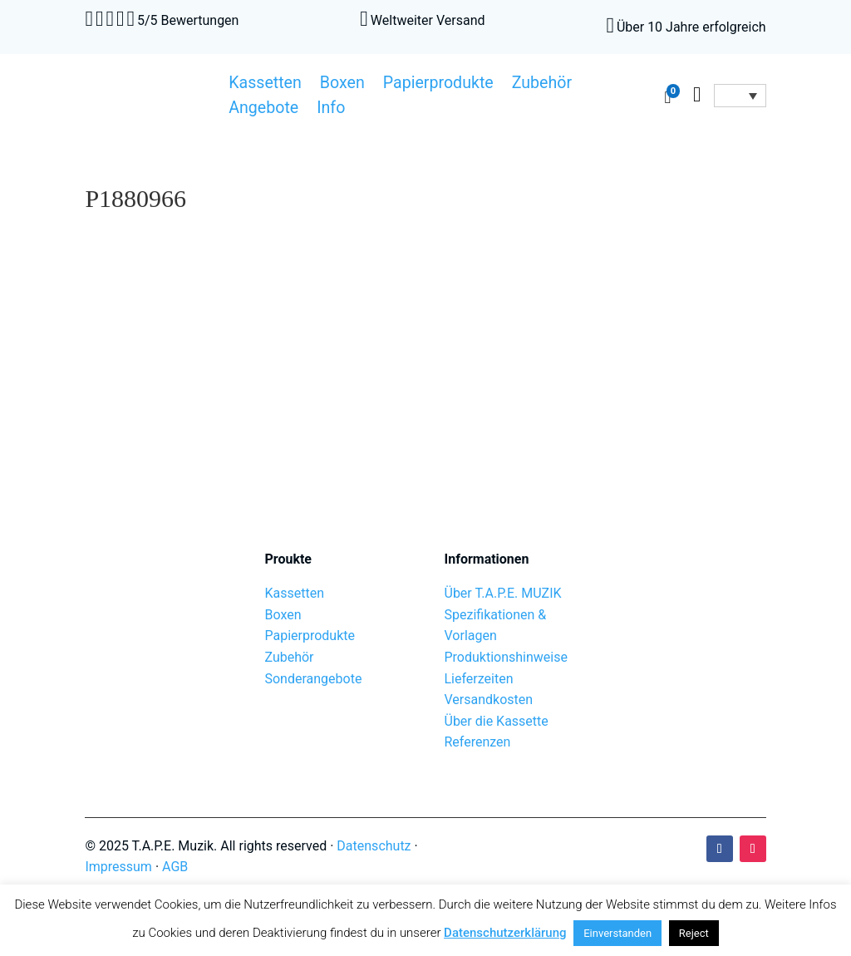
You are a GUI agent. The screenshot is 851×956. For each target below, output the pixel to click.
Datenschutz (374, 846)
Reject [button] (694, 933)
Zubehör (542, 84)
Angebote (263, 109)
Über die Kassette (496, 721)
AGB (175, 867)
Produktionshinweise (506, 657)
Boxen (342, 84)
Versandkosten (489, 699)
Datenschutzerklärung (505, 932)
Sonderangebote (313, 679)
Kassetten (265, 84)
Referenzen (478, 742)
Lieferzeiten (479, 679)
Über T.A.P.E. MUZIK (503, 593)
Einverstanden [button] (617, 933)
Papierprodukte (438, 84)
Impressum (118, 867)
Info (331, 109)
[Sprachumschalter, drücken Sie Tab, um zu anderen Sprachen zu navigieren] (739, 95)
